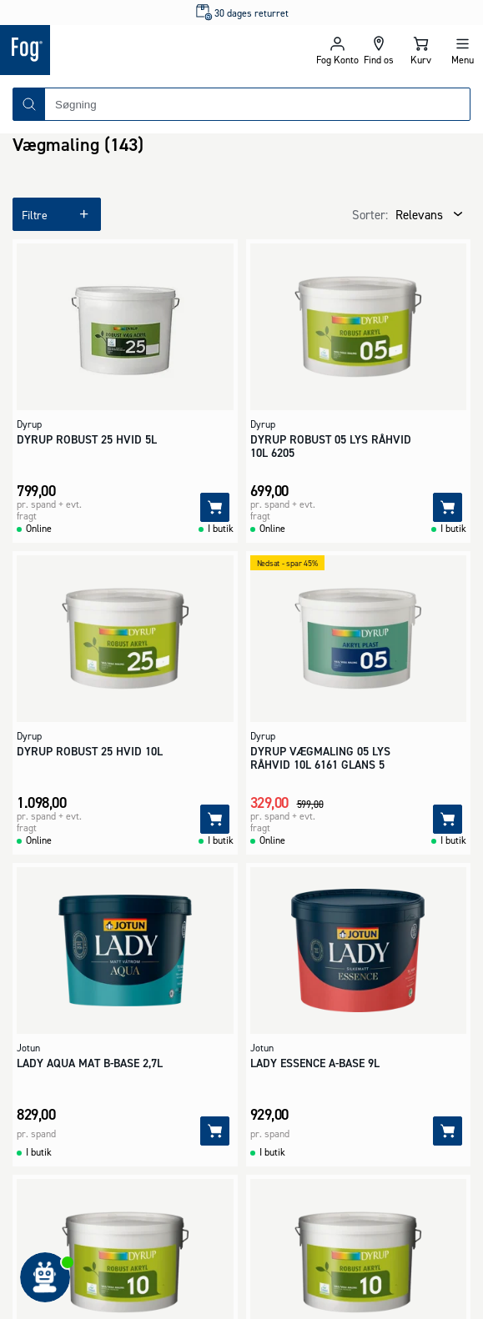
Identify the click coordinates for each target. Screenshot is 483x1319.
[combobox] (257, 104)
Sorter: (370, 215)
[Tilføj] (214, 507)
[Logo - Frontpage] (121, 50)
